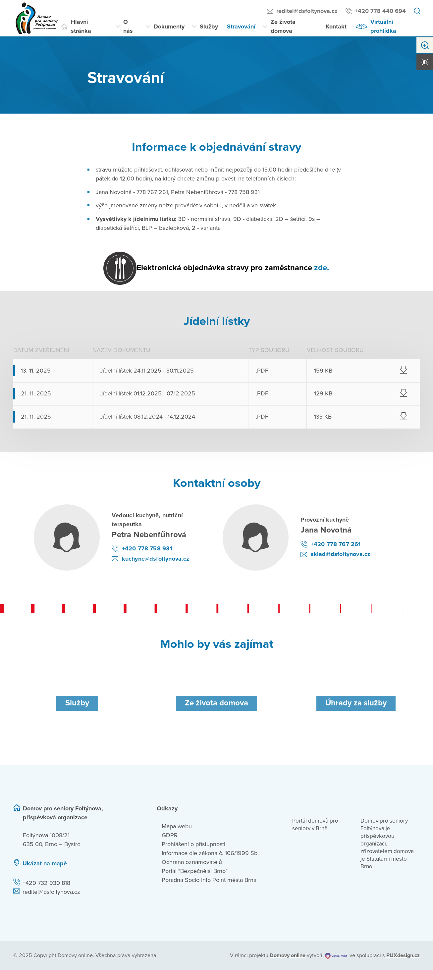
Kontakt (336, 26)
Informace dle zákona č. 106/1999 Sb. (210, 853)
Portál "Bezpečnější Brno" (195, 871)
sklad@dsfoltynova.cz (341, 554)
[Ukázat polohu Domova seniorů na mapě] (116, 863)
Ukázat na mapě (45, 863)
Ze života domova (283, 26)
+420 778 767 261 (336, 544)
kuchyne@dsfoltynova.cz (155, 558)
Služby (209, 26)
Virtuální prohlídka (383, 26)
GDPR (170, 835)
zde (320, 268)
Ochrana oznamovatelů (192, 862)
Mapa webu (177, 826)
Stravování (241, 26)
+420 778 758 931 (147, 548)
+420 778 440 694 (380, 11)
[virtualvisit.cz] (336, 955)
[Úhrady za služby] (356, 703)
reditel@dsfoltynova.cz (307, 11)
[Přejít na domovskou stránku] (36, 18)
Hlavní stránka (81, 26)
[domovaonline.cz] (287, 955)
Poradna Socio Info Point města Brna (209, 880)
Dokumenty (169, 26)
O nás (128, 26)
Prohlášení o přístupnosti (193, 844)
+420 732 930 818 (46, 883)
